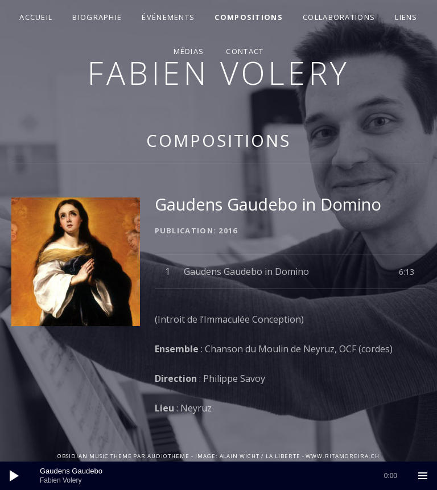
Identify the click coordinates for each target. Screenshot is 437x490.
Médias (189, 51)
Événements (168, 17)
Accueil (35, 17)
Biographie (97, 17)
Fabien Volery (218, 72)
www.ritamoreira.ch (342, 456)
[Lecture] (14, 476)
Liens (406, 17)
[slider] (218, 476)
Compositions (249, 17)
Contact (244, 51)
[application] (218, 476)
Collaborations (339, 17)
